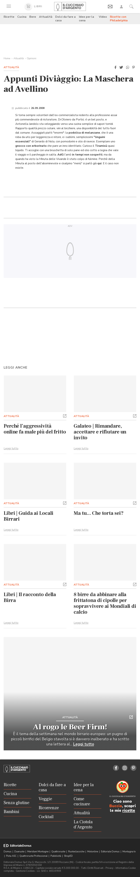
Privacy (109, 868)
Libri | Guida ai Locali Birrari (28, 516)
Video (103, 17)
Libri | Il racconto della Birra (30, 597)
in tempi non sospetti (87, 155)
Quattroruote (58, 851)
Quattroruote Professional (34, 856)
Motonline (93, 851)
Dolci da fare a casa (65, 18)
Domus (8, 851)
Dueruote (19, 851)
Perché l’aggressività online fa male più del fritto (35, 429)
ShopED (68, 856)
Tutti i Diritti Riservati (92, 868)
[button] (115, 67)
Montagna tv (129, 851)
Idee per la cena (86, 18)
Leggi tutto (11, 448)
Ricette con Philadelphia (119, 18)
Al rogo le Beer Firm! (70, 727)
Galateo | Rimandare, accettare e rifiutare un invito (100, 432)
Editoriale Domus (110, 851)
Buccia (115, 805)
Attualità (45, 17)
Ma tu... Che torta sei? (98, 513)
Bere (32, 17)
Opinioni (31, 58)
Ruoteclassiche (76, 851)
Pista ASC (11, 856)
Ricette (9, 17)
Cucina (21, 17)
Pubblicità (56, 856)
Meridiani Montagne (38, 851)
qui (99, 163)
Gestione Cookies (25, 871)
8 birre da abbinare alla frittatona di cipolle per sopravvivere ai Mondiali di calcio (105, 603)
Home (7, 58)
